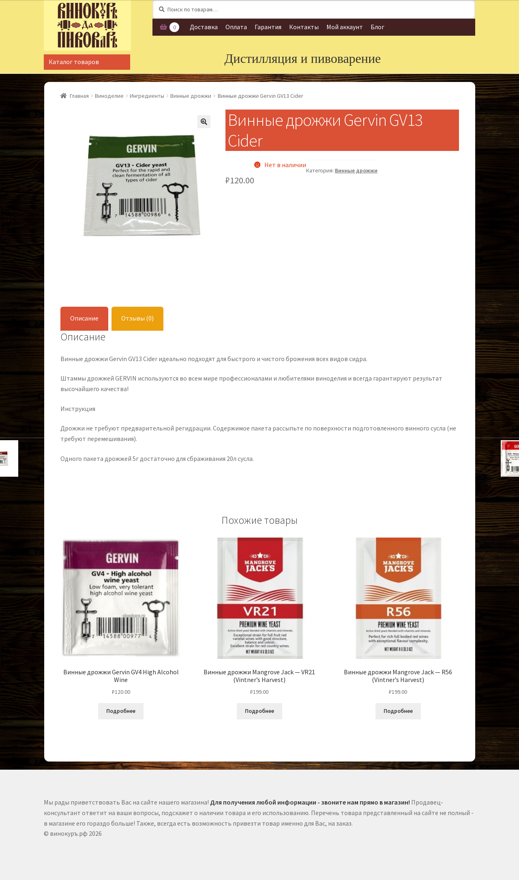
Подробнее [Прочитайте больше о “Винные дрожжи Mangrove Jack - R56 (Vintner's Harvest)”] (398, 710)
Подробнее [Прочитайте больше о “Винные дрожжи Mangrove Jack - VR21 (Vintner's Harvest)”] (259, 710)
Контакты (304, 27)
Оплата (236, 27)
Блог (377, 27)
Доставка (204, 27)
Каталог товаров (74, 62)
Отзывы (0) (137, 318)
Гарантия (268, 27)
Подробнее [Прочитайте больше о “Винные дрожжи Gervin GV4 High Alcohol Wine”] (120, 710)
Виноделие (109, 95)
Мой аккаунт (344, 27)
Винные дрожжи (190, 95)
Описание (84, 318)
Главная (79, 95)
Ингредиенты (147, 95)
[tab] (84, 319)
